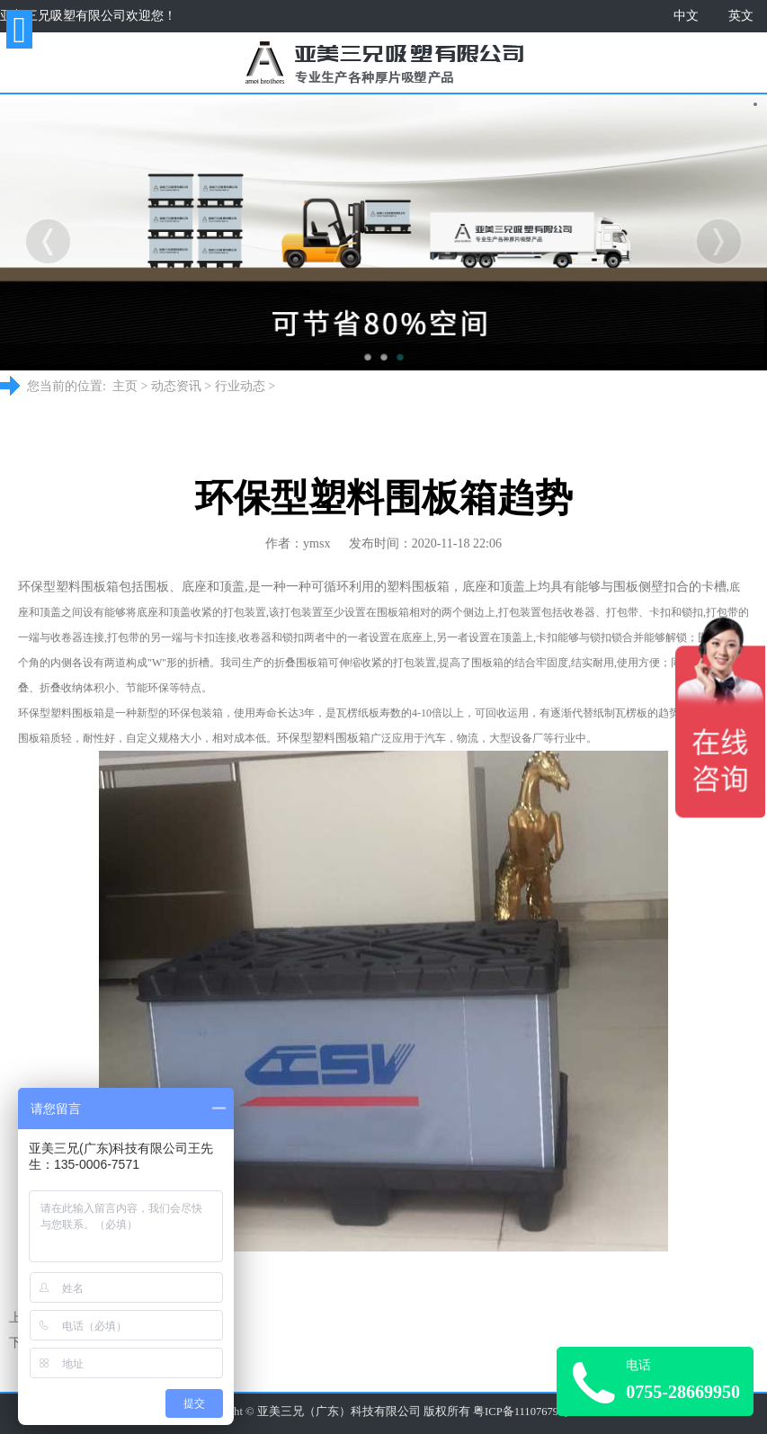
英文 (741, 15)
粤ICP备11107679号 (521, 1411)
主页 (125, 386)
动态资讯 (176, 386)
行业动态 (240, 386)
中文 (686, 15)
